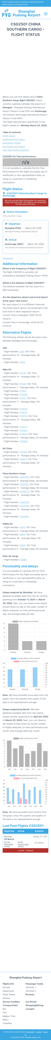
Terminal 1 (31, 987)
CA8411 (23, 459)
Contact (39, 1032)
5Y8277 (23, 427)
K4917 (22, 534)
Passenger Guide (34, 983)
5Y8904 (23, 441)
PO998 (23, 559)
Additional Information (14, 139)
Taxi (5, 1012)
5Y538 (23, 384)
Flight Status (9, 136)
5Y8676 (23, 434)
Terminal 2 (31, 991)
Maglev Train (9, 1016)
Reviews (30, 994)
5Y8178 (23, 416)
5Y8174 (23, 412)
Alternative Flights (12, 143)
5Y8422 (24, 430)
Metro (6, 1019)
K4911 (22, 527)
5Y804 (23, 391)
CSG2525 (24, 502)
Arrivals (6, 987)
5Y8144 (23, 409)
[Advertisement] (25, 66)
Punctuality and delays (14, 146)
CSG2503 (24, 477)
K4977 (23, 545)
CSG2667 (24, 516)
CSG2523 (24, 491)
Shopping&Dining (34, 1005)
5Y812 (23, 398)
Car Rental (31, 1001)
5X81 (22, 351)
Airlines (6, 998)
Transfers (7, 1023)
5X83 (22, 362)
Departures (8, 991)
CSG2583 (24, 505)
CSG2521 (24, 484)
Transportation (10, 1005)
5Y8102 (23, 394)
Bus (4, 1009)
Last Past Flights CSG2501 (16, 150)
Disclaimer (30, 1032)
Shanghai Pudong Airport (26, 13)
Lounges (30, 1009)
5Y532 (23, 373)
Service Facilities (11, 1001)
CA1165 (23, 452)
